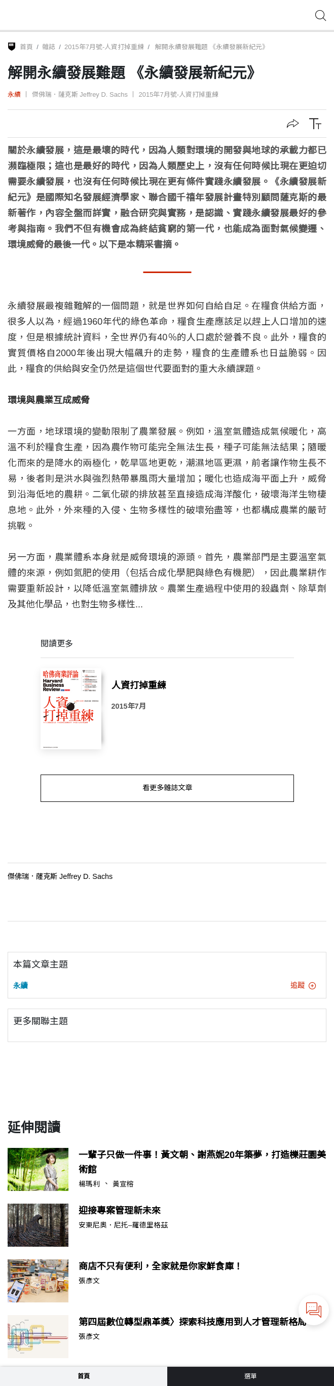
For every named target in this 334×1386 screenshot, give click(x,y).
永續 (14, 94)
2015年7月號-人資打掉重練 (104, 47)
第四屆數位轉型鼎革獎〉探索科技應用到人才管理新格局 (193, 1322)
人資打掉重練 (139, 685)
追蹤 (303, 985)
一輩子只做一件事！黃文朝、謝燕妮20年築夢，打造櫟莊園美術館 (202, 1162)
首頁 (26, 47)
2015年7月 (129, 706)
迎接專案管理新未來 (120, 1211)
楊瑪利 (89, 1184)
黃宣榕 (123, 1184)
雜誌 (48, 47)
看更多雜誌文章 (167, 788)
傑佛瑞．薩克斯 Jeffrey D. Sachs (80, 94)
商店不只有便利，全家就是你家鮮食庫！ (161, 1266)
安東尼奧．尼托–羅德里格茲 (123, 1225)
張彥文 (89, 1281)
